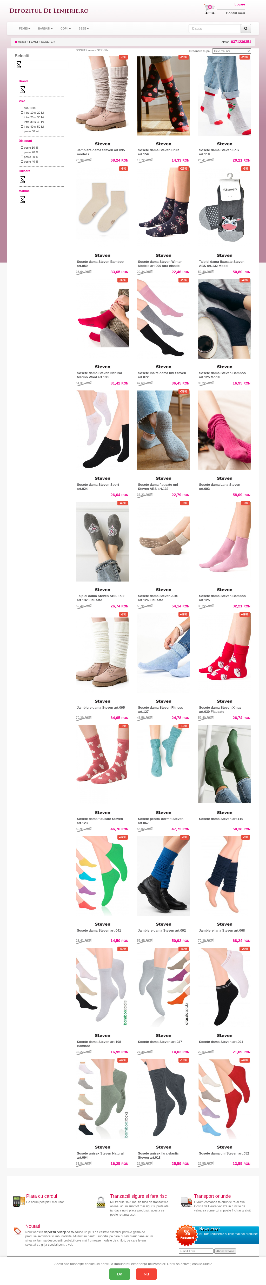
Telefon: (235, 42)
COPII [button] (66, 28)
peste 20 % (28, 152)
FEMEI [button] (24, 28)
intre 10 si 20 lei (31, 112)
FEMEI (33, 41)
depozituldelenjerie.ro (59, 1232)
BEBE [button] (84, 28)
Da (119, 1274)
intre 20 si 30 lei (31, 117)
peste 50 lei (28, 131)
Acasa (20, 41)
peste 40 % (28, 161)
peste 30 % (28, 156)
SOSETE (47, 41)
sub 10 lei (27, 108)
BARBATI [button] (45, 28)
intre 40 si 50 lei (31, 126)
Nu (146, 1274)
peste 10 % (28, 147)
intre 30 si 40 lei (31, 122)
